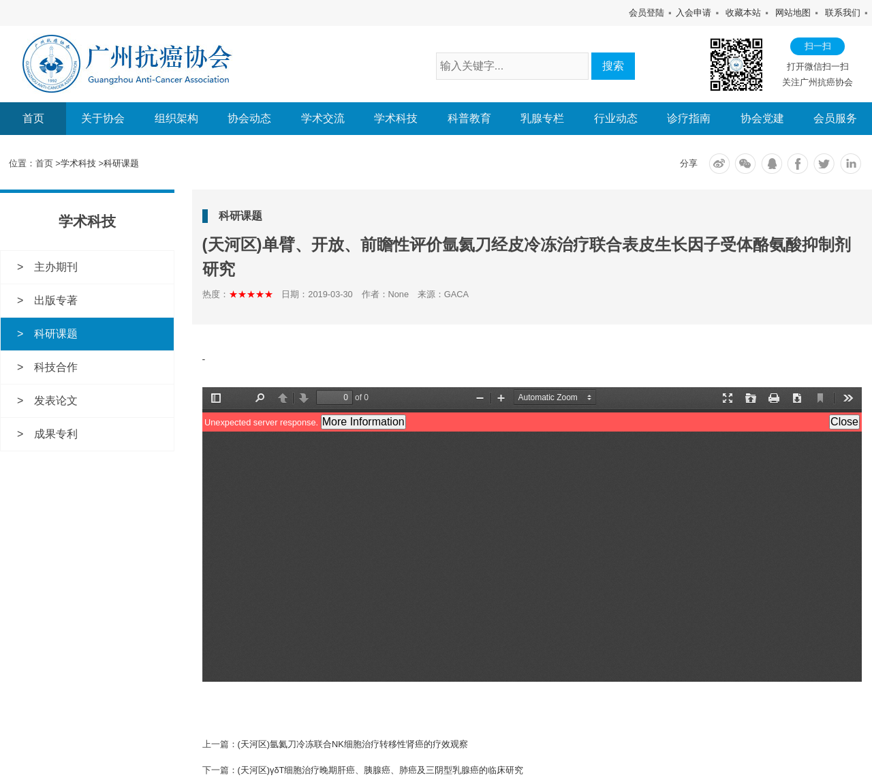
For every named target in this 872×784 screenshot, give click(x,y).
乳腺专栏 (542, 118)
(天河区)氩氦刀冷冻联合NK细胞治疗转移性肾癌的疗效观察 (353, 743)
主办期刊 (56, 267)
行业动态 (615, 118)
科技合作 (56, 366)
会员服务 (835, 118)
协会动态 (249, 118)
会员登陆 (646, 12)
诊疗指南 (688, 118)
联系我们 (842, 12)
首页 (33, 118)
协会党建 (762, 118)
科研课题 (121, 163)
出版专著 (56, 299)
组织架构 (176, 118)
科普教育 (469, 118)
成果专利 (56, 432)
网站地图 (793, 12)
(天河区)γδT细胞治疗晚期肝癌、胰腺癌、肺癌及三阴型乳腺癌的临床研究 (381, 769)
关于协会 (102, 118)
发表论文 (56, 400)
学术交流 (322, 118)
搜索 (613, 66)
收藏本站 (743, 12)
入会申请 (693, 12)
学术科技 (395, 118)
